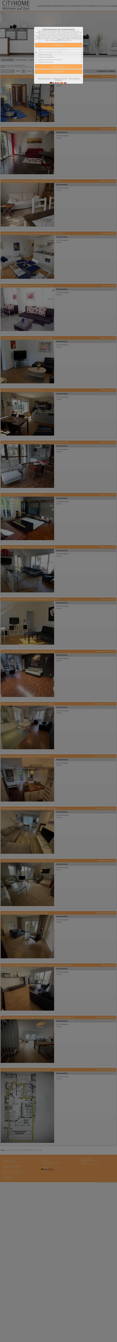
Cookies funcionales (45, 55)
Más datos (58, 80)
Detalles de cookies (44, 78)
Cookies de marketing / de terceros (50, 60)
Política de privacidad (60, 78)
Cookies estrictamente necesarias (49, 52)
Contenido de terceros (45, 62)
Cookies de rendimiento (46, 57)
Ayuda (59, 39)
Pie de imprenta (74, 78)
